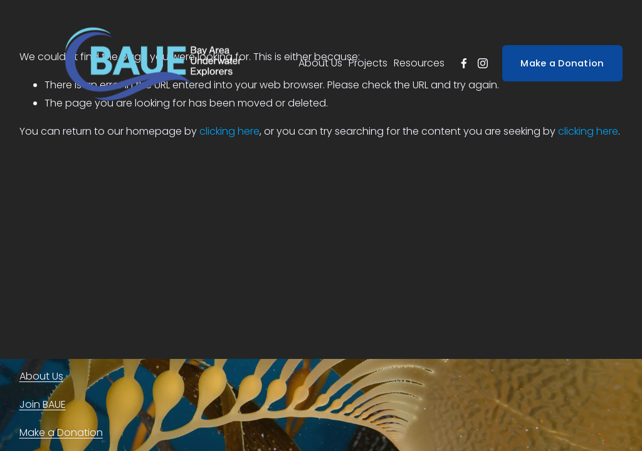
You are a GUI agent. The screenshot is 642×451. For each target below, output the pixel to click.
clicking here (229, 131)
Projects (368, 63)
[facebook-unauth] (464, 63)
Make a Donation (562, 63)
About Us (320, 63)
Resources (419, 63)
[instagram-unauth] (482, 63)
